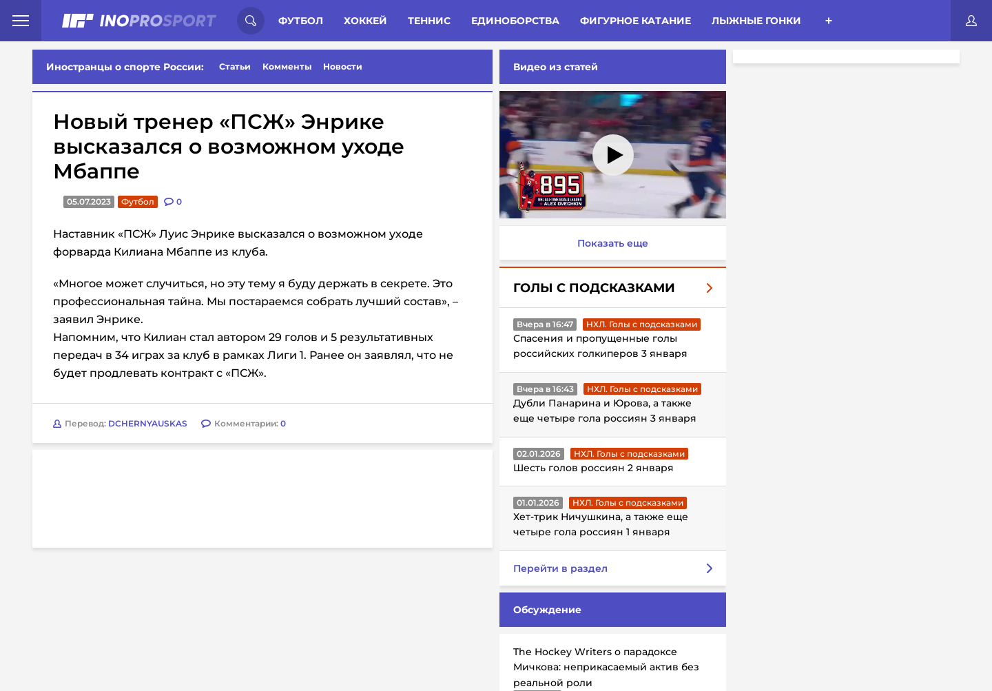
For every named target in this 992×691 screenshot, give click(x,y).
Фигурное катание (635, 20)
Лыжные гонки (756, 20)
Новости (342, 66)
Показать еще (612, 243)
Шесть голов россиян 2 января (593, 468)
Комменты (287, 66)
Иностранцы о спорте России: (125, 67)
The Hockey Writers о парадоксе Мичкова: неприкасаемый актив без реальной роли (606, 667)
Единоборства (515, 20)
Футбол (300, 20)
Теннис (429, 20)
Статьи (235, 66)
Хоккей (365, 20)
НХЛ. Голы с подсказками (641, 324)
